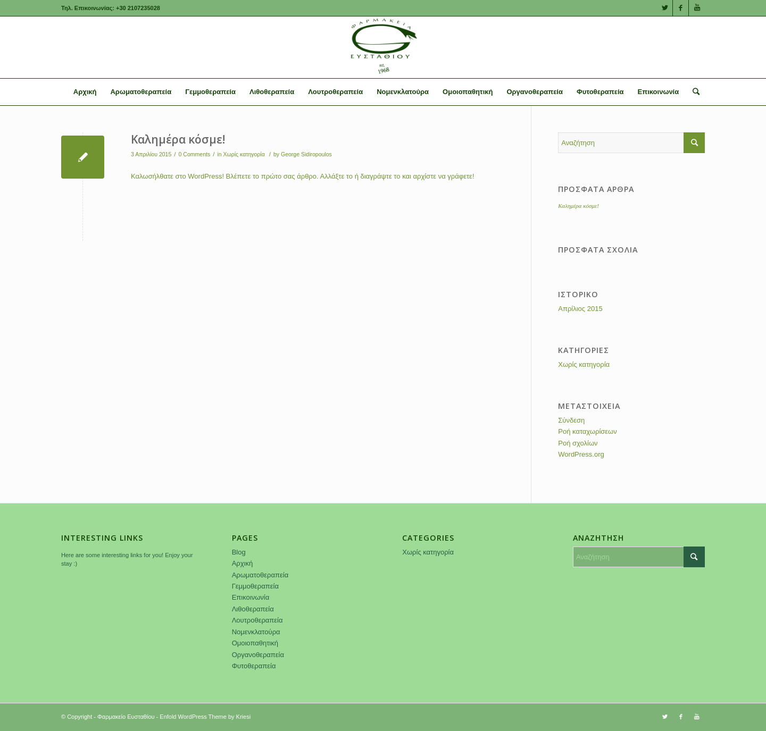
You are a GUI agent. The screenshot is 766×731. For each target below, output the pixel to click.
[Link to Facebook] (680, 8)
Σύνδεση (571, 420)
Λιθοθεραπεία (253, 609)
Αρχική (242, 563)
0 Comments (195, 154)
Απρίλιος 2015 (580, 309)
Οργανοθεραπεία (258, 655)
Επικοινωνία (251, 597)
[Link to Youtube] (697, 8)
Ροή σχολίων (577, 443)
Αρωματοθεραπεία (260, 575)
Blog (239, 552)
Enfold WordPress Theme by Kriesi (205, 716)
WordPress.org (581, 454)
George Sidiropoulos (306, 154)
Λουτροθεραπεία (257, 620)
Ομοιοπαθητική (255, 643)
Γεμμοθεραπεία (255, 586)
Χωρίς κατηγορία (244, 154)
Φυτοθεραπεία (254, 666)
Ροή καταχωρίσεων (587, 431)
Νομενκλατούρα (256, 632)
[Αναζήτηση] (693, 92)
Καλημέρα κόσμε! (178, 139)
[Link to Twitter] (664, 8)
